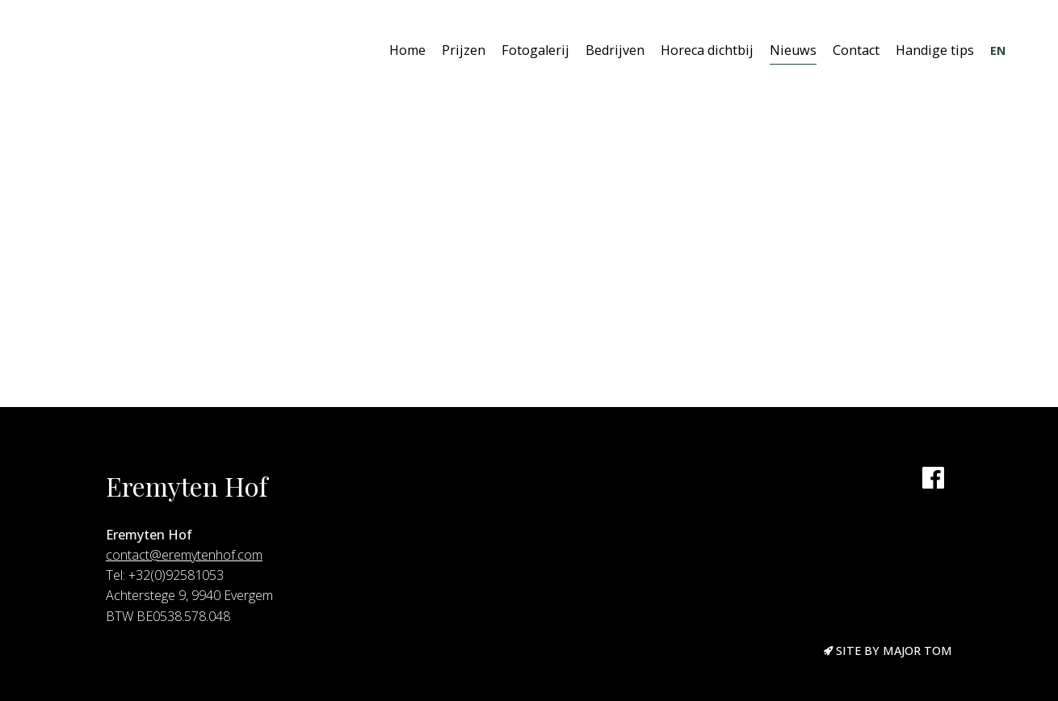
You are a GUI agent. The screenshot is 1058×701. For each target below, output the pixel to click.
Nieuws (793, 50)
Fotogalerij (535, 50)
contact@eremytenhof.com (184, 555)
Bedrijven (615, 50)
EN (998, 50)
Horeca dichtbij (707, 50)
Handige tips (935, 50)
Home (407, 50)
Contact (856, 50)
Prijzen (463, 50)
